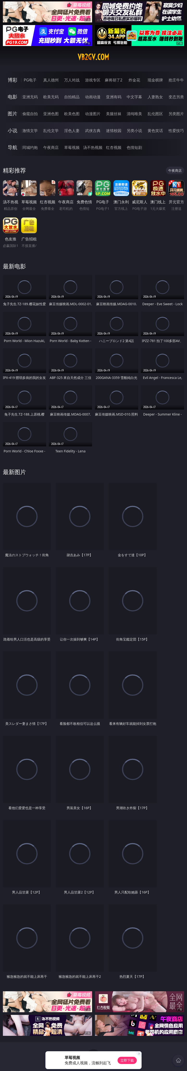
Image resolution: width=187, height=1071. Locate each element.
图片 (12, 113)
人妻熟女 (155, 96)
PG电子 (30, 80)
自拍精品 (72, 96)
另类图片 (176, 113)
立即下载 (127, 1060)
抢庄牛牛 (176, 80)
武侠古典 (92, 130)
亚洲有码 (113, 96)
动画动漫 (92, 96)
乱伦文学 (51, 130)
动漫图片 (92, 113)
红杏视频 (113, 147)
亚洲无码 (30, 96)
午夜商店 (51, 147)
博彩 (12, 80)
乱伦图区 (155, 113)
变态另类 (176, 96)
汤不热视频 (92, 147)
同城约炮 (30, 147)
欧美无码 (51, 96)
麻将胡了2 (113, 80)
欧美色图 (72, 113)
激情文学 (30, 130)
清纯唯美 (134, 113)
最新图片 (14, 472)
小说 (12, 130)
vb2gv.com (93, 57)
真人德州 (51, 80)
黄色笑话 (155, 130)
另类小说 (134, 130)
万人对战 (72, 80)
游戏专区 (92, 80)
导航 (12, 147)
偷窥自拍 (30, 113)
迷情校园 (113, 130)
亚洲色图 (51, 113)
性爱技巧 (176, 130)
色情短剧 (134, 147)
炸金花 (134, 80)
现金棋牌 (155, 80)
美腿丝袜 (113, 113)
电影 (12, 96)
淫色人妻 (72, 130)
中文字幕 (134, 96)
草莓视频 (72, 147)
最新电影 (14, 266)
